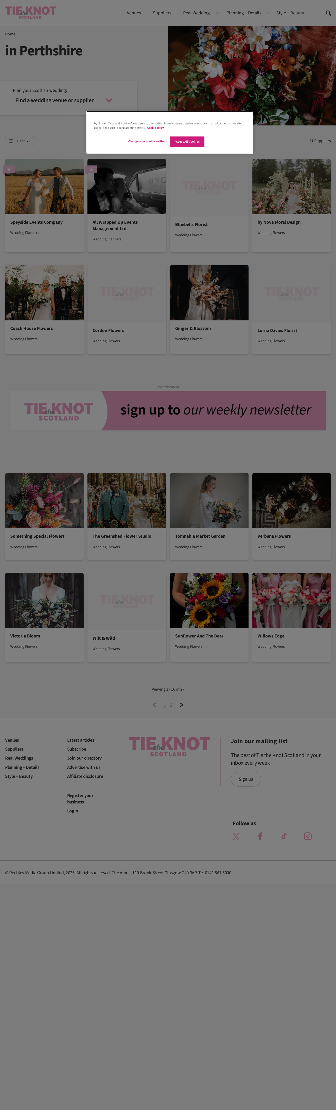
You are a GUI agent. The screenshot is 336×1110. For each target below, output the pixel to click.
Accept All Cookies (187, 142)
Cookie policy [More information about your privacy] (155, 128)
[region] (169, 132)
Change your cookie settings (147, 141)
